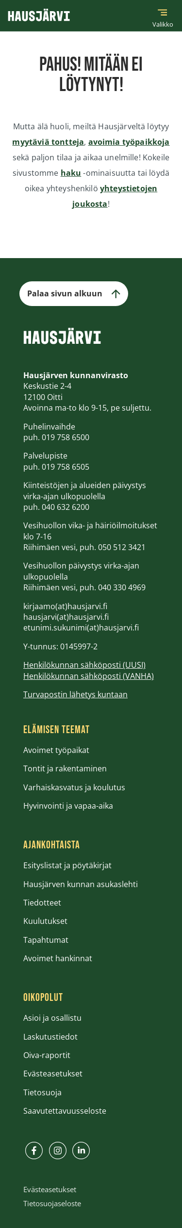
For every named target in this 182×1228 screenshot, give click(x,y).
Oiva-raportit (46, 1055)
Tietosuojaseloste (52, 1203)
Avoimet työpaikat (56, 750)
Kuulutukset (45, 921)
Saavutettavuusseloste (64, 1110)
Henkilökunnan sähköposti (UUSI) (84, 665)
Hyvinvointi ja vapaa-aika (68, 805)
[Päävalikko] (162, 15)
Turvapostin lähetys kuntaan (75, 694)
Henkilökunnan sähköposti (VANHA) (88, 676)
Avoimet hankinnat (57, 958)
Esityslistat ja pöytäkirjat (67, 865)
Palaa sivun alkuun (73, 293)
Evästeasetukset (53, 1073)
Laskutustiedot (50, 1036)
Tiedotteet (42, 902)
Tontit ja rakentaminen (65, 768)
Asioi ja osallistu (52, 1018)
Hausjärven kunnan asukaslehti (80, 884)
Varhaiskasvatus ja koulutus (74, 787)
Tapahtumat (45, 940)
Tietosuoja (42, 1092)
